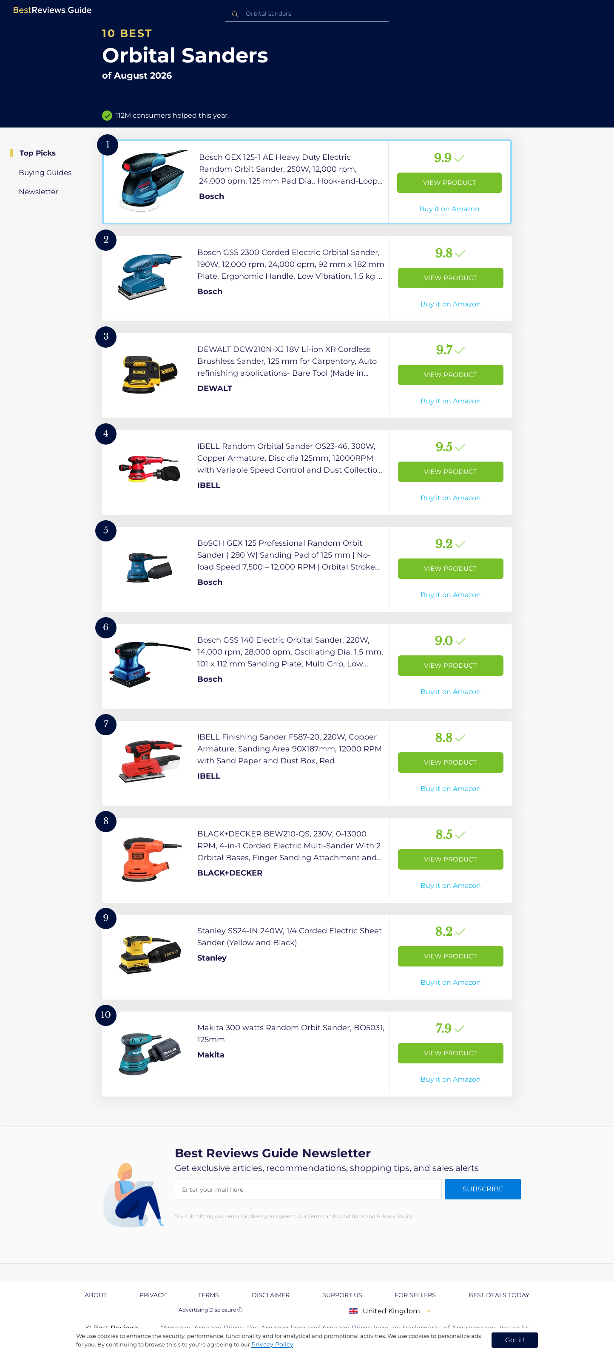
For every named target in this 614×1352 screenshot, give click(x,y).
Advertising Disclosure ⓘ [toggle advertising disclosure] (210, 1310)
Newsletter (38, 191)
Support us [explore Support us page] (342, 1295)
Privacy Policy (272, 1344)
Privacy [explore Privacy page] (152, 1295)
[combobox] (307, 14)
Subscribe (483, 1189)
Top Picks (38, 153)
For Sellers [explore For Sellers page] (415, 1295)
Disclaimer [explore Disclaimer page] (271, 1295)
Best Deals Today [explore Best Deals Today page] (499, 1295)
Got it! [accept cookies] (514, 1340)
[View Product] (307, 181)
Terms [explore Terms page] (208, 1295)
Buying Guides (45, 172)
